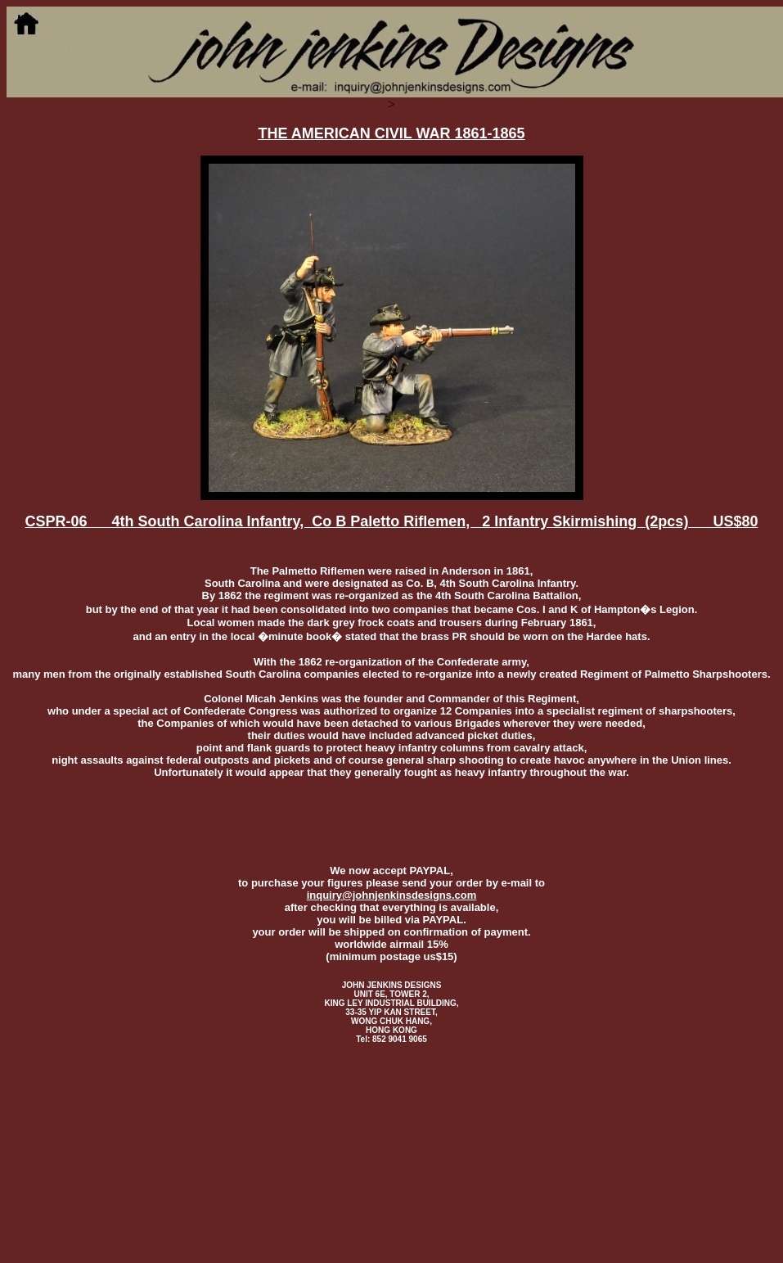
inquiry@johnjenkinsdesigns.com (392, 895)
